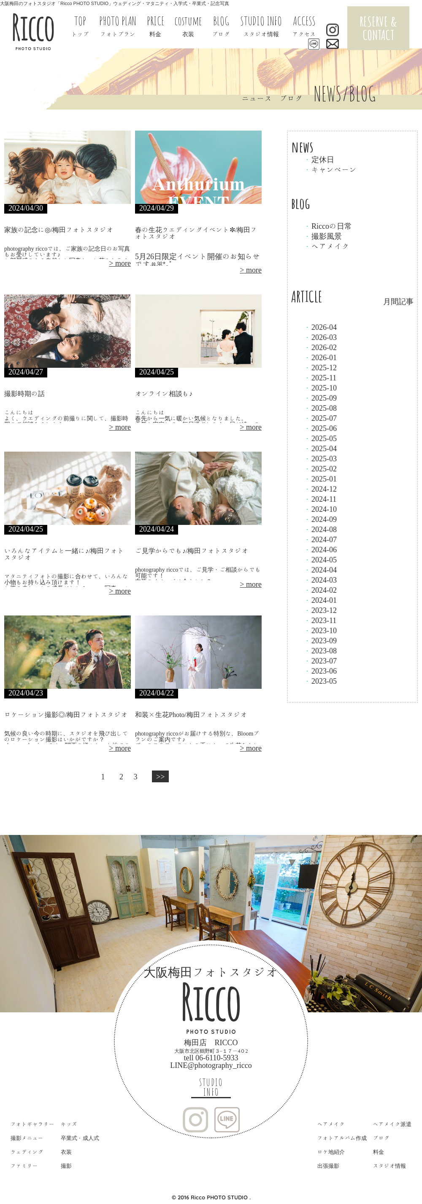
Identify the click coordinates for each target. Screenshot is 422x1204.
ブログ (381, 1138)
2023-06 (320, 670)
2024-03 (320, 579)
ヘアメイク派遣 (392, 1124)
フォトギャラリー (32, 1124)
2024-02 (320, 590)
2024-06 (320, 549)
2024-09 (320, 519)
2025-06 (320, 428)
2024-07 (320, 539)
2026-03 (320, 337)
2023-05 (320, 681)
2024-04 (320, 569)
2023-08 (320, 650)
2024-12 (320, 488)
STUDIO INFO (211, 1087)
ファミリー (24, 1166)
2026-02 (320, 347)
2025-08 (320, 408)
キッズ (69, 1124)
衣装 (66, 1152)
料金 (378, 1152)
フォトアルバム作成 (342, 1138)
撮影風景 (323, 236)
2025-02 (320, 468)
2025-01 (320, 478)
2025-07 (320, 418)
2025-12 (320, 367)
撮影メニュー (27, 1138)
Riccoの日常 (328, 226)
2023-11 (320, 620)
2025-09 (320, 397)
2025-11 (320, 377)
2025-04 (320, 448)
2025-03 (320, 458)
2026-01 (320, 357)
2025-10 (320, 387)
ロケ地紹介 (331, 1152)
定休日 (319, 159)
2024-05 (320, 559)
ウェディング (27, 1152)
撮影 (66, 1166)
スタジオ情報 (389, 1166)
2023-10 (320, 630)
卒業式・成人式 (80, 1138)
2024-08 (320, 529)
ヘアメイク (326, 246)
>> (160, 776)
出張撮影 (328, 1166)
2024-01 (320, 600)
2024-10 (320, 509)
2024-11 (320, 499)
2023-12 (320, 610)
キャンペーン (330, 169)
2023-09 (320, 640)
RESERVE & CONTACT (378, 28)
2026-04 (320, 327)
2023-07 (320, 660)
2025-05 (320, 438)
